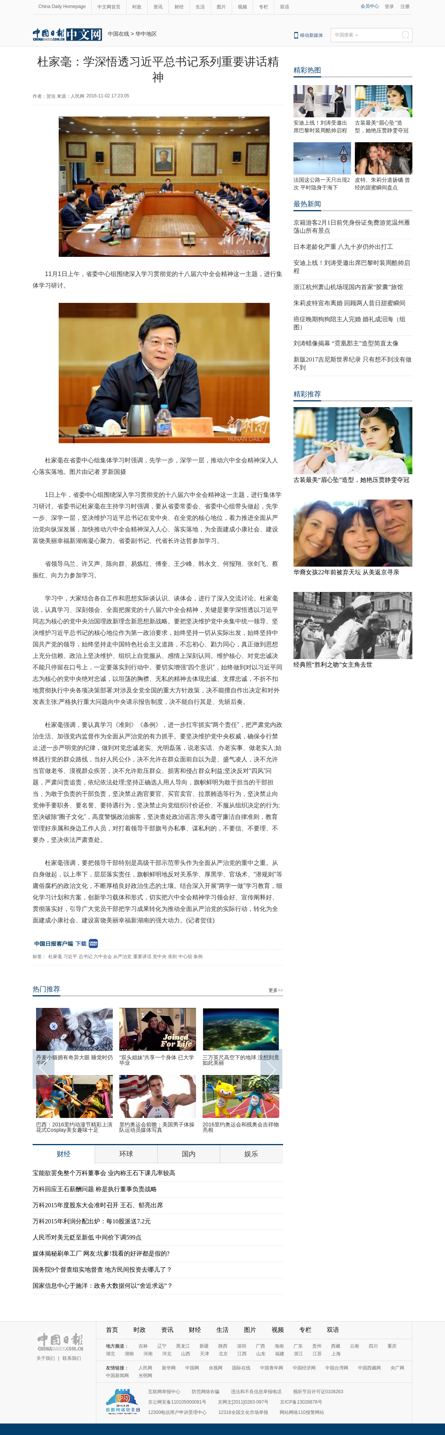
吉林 (143, 1346)
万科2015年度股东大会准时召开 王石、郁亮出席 (98, 1205)
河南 (148, 1353)
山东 (260, 1353)
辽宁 (161, 1346)
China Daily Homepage (62, 6)
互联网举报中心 (164, 1391)
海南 (279, 1346)
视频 (242, 7)
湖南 (129, 1353)
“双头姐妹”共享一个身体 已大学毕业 (156, 1060)
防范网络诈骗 (205, 1391)
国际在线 (241, 1368)
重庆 (392, 1346)
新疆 (204, 1346)
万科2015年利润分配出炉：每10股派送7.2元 (92, 1221)
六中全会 (103, 956)
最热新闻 (307, 204)
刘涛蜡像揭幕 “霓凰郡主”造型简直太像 (346, 343)
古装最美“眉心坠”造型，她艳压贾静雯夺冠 (351, 480)
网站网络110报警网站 (302, 1412)
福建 (279, 1353)
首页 (112, 1330)
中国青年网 (271, 1368)
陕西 (222, 1346)
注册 (405, 6)
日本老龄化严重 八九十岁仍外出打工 (343, 246)
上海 (336, 1353)
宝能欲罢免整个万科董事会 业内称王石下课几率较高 (104, 1173)
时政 (137, 7)
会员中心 (370, 6)
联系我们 (72, 1358)
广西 (260, 1346)
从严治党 (122, 956)
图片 (221, 7)
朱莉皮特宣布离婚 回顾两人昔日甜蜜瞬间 (349, 303)
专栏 (263, 7)
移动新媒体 (311, 35)
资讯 (158, 7)
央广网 (397, 1368)
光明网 (145, 1375)
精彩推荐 (307, 394)
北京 (223, 1353)
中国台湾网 (336, 1368)
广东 (298, 1346)
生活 (200, 7)
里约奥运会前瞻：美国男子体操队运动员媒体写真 (156, 1127)
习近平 (70, 956)
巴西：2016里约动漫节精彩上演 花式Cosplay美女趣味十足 (74, 1127)
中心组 (185, 956)
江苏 (317, 1353)
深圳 (241, 1346)
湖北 (110, 1353)
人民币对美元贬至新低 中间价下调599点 (87, 1237)
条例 (198, 956)
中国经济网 (304, 1368)
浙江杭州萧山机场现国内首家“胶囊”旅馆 (348, 287)
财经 (179, 7)
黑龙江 (183, 1346)
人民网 (145, 1368)
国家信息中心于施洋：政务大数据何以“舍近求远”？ (103, 1285)
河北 (166, 1353)
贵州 (316, 1346)
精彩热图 (307, 70)
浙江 (298, 1353)
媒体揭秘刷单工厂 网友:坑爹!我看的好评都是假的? (101, 1253)
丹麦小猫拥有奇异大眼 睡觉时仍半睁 (74, 1060)
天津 (204, 1353)
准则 (172, 956)
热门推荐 (46, 989)
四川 (373, 1346)
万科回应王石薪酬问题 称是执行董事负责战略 (95, 1189)
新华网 (169, 1368)
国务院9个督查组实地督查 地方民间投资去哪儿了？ (102, 1269)
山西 (185, 1353)
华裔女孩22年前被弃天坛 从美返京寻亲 (346, 572)
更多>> (276, 990)
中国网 (192, 1368)
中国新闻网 (117, 1375)
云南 (354, 1346)
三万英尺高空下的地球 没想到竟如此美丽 (241, 1060)
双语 (284, 7)
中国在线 (118, 34)
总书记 (85, 956)
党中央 (159, 956)
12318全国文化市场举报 (243, 1412)
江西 (242, 1353)
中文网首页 (108, 7)
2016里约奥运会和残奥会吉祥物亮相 (241, 1127)
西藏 (335, 1346)
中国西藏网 (369, 1368)
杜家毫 (55, 956)
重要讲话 (142, 956)
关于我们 (45, 1358)
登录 (389, 6)
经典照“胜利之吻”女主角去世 (332, 664)
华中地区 (146, 34)
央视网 (215, 1368)
